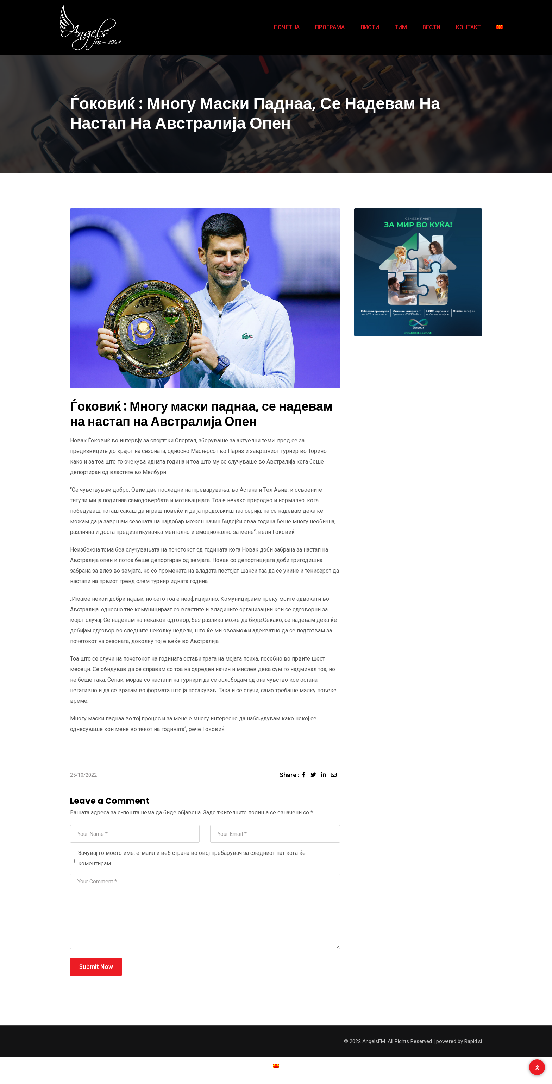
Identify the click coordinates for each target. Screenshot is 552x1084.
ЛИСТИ (369, 27)
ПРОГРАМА (330, 27)
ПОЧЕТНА (287, 27)
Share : (289, 775)
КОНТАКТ (468, 27)
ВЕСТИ (431, 27)
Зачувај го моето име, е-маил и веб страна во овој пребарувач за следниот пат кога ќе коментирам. (192, 858)
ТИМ (401, 27)
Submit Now (96, 966)
